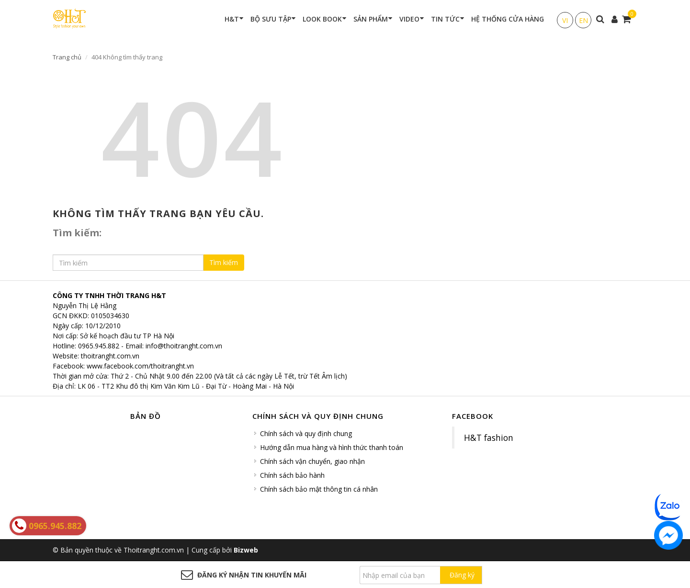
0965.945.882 (98, 345)
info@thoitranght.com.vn (184, 345)
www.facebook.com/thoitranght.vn (140, 365)
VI (565, 20)
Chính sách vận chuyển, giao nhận (312, 461)
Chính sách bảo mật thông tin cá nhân (319, 489)
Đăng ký (462, 574)
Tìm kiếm (223, 262)
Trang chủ (67, 57)
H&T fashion (488, 437)
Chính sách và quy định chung (306, 433)
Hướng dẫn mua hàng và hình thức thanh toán (331, 447)
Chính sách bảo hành (292, 475)
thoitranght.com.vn (110, 355)
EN (583, 20)
